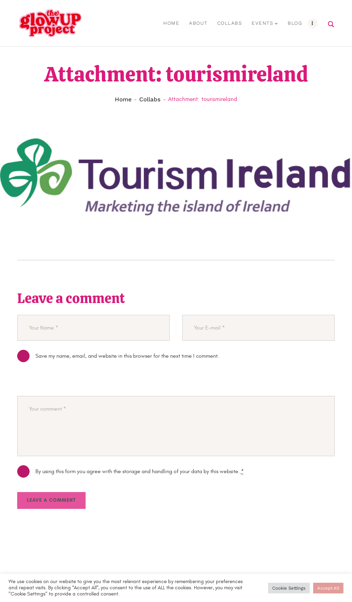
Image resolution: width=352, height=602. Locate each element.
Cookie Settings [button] (289, 588)
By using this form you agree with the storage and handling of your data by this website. (139, 471)
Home (123, 100)
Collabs (150, 100)
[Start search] (331, 25)
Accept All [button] (328, 588)
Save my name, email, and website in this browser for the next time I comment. (127, 356)
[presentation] (69, 383)
